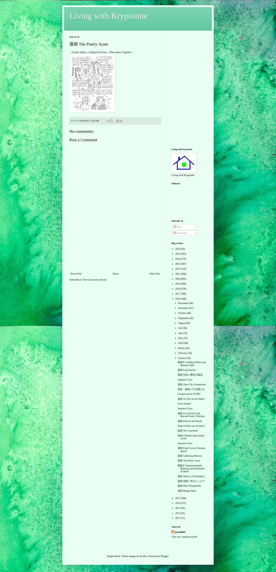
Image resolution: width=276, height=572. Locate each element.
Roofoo (143, 556)
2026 (178, 249)
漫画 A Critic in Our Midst (191, 399)
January (182, 358)
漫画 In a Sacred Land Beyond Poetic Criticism (191, 415)
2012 (178, 513)
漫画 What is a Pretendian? (191, 476)
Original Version (98, 52)
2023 (178, 264)
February (183, 353)
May (180, 338)
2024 (178, 259)
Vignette (126, 52)
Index (83, 52)
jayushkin (180, 532)
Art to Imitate (184, 403)
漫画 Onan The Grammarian (192, 384)
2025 (178, 253)
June (180, 333)
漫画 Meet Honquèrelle (189, 486)
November (183, 308)
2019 (178, 283)
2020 (178, 279)
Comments (180, 233)
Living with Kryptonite (108, 15)
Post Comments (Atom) (94, 279)
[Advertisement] (115, 245)
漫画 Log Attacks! (187, 370)
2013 (178, 508)
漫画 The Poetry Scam (189, 460)
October (182, 313)
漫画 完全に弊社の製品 (190, 374)
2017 (178, 294)
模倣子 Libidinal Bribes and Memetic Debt (192, 364)
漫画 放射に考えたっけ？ (191, 481)
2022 (178, 268)
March (181, 348)
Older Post (155, 273)
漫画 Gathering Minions (190, 456)
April (181, 343)
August (182, 323)
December (183, 303)
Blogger (164, 556)
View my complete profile (184, 537)
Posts (177, 227)
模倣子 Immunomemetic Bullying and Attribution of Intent (191, 468)
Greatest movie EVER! (189, 394)
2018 (178, 288)
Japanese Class (185, 379)
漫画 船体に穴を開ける (191, 389)
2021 (178, 274)
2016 (178, 298)
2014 (178, 503)
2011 (178, 518)
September (183, 318)
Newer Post (76, 273)
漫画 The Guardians (188, 430)
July (180, 328)
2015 (178, 498)
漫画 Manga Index (187, 490)
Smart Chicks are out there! (191, 426)
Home (116, 273)
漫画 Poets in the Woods (190, 421)
